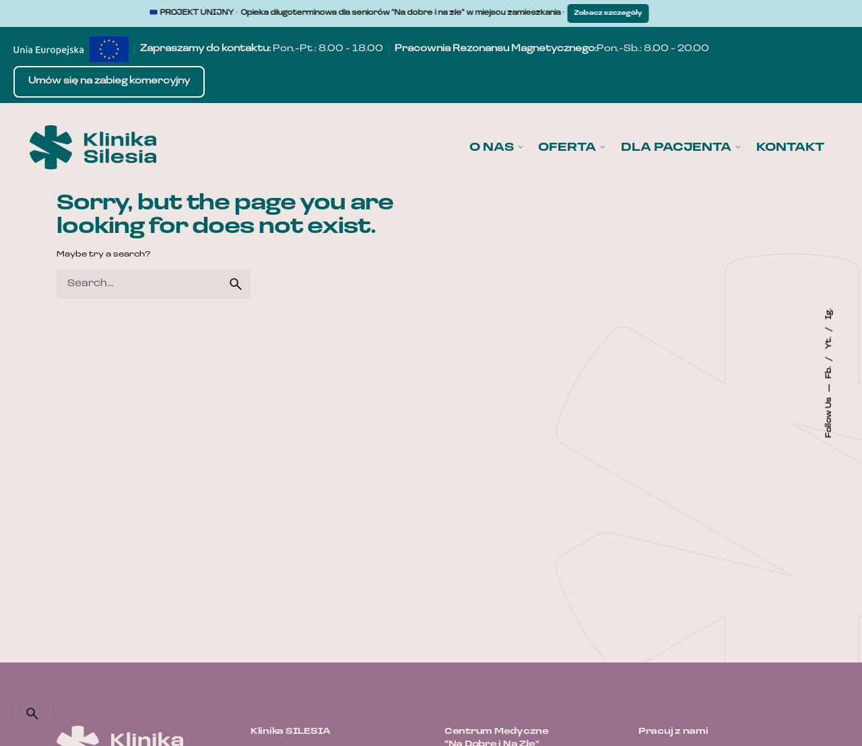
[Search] (32, 714)
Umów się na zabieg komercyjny (109, 81)
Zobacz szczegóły (616, 13)
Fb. (829, 371)
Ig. (829, 314)
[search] (236, 284)
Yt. (829, 342)
